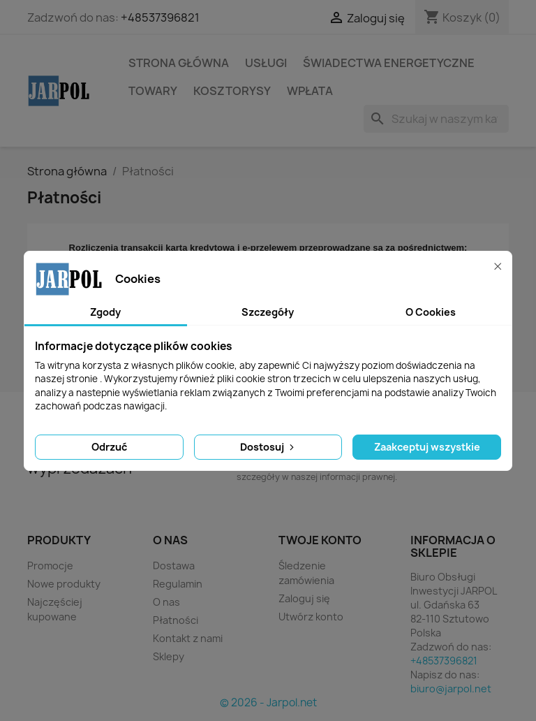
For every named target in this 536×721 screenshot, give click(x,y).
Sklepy (168, 656)
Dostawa (174, 565)
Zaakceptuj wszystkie (427, 446)
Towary (152, 91)
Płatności (175, 620)
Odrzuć (109, 446)
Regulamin (177, 583)
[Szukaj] (436, 119)
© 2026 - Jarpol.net (268, 702)
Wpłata (310, 91)
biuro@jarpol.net (450, 688)
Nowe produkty (63, 583)
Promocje (50, 565)
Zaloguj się (304, 598)
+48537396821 (160, 17)
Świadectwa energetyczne (389, 63)
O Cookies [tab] (430, 312)
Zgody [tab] (105, 312)
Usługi (266, 63)
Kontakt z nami (188, 638)
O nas (166, 602)
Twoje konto (320, 540)
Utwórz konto (310, 616)
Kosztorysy (232, 91)
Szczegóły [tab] (267, 312)
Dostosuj (268, 446)
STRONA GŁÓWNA (178, 63)
